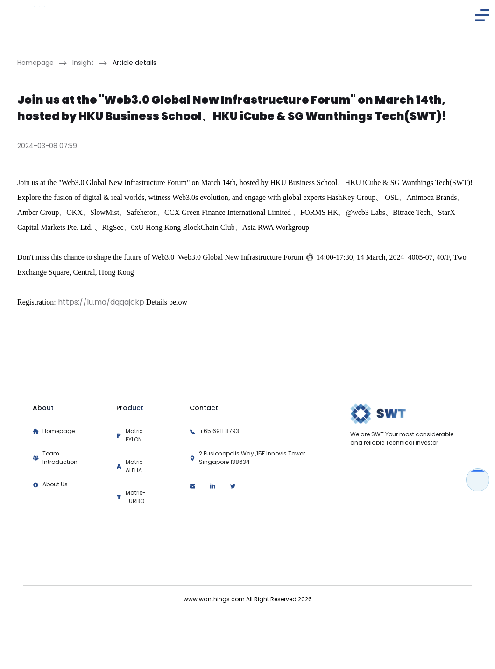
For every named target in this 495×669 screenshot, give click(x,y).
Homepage (35, 62)
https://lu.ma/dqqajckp (101, 302)
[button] (482, 15)
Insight (83, 62)
